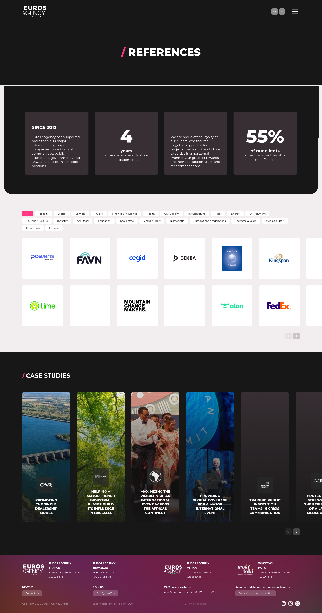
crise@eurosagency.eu (178, 591)
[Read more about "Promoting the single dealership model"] (46, 457)
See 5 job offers (106, 593)
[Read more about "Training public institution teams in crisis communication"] (265, 457)
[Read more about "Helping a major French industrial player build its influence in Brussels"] (101, 457)
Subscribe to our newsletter (256, 593)
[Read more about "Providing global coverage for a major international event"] (210, 457)
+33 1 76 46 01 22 (204, 591)
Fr (282, 11)
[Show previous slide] (288, 336)
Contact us (32, 593)
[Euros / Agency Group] (34, 11)
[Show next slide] (296, 336)
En (274, 11)
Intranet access (198, 603)
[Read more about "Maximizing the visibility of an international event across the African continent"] (155, 457)
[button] (27, 213)
